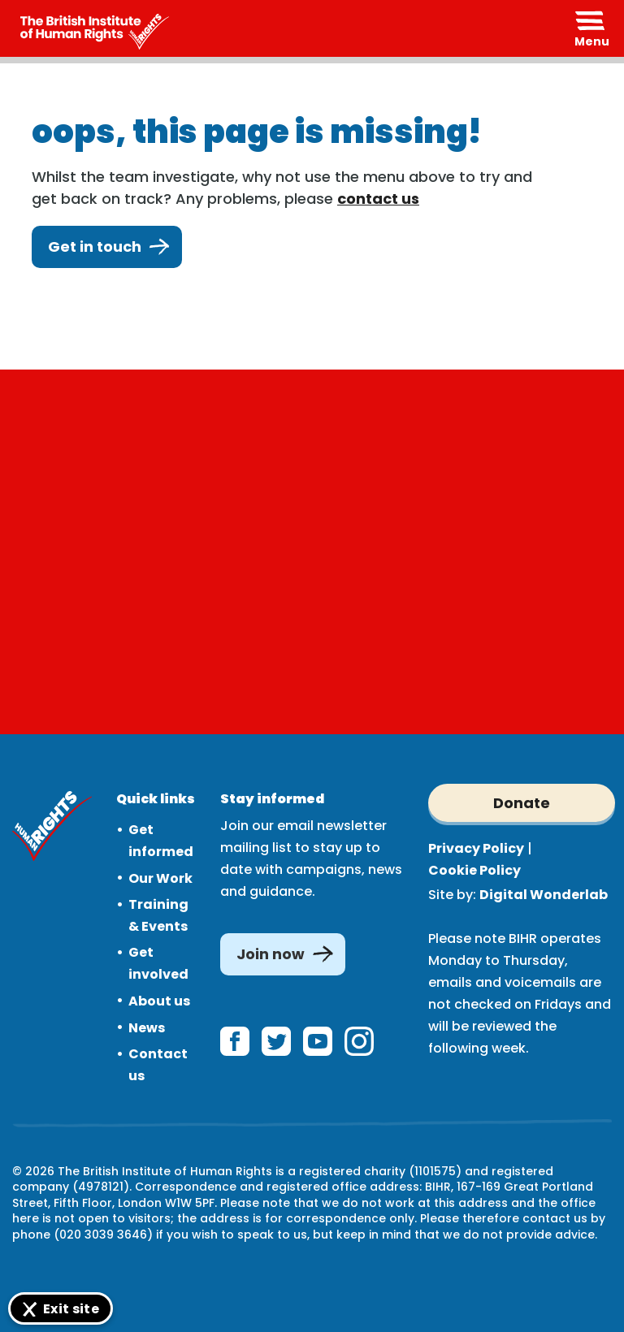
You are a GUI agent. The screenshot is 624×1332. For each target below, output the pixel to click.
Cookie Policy (474, 870)
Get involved (158, 963)
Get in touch (107, 247)
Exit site (71, 1309)
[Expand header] (591, 28)
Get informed (160, 840)
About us (159, 1001)
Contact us (158, 1064)
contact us (378, 198)
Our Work (160, 878)
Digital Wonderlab (543, 894)
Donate (521, 803)
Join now (270, 954)
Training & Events (158, 915)
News (146, 1027)
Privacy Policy (476, 848)
